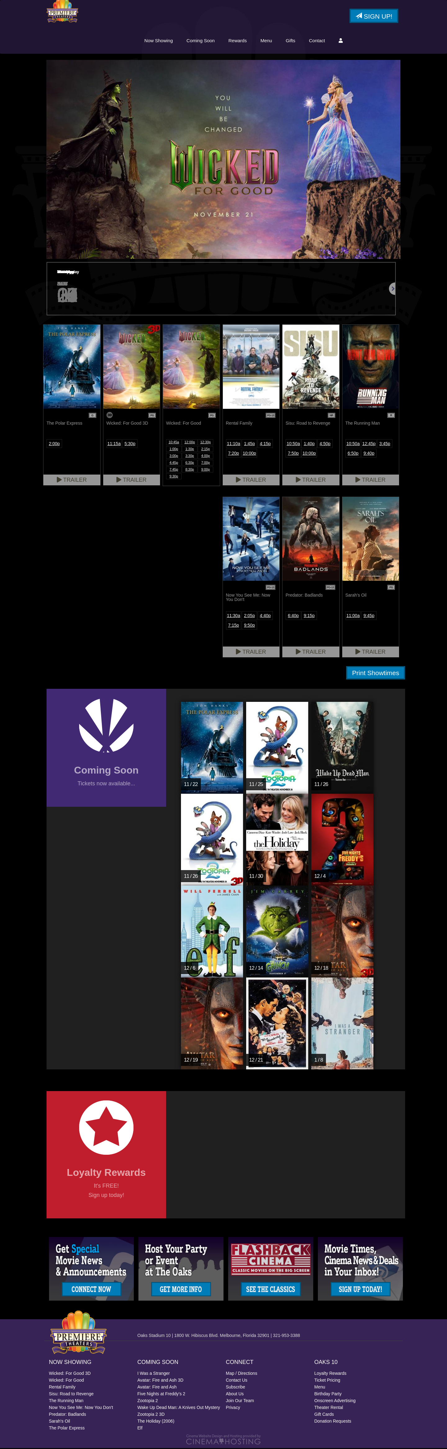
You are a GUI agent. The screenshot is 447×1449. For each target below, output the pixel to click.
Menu (266, 41)
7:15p (233, 626)
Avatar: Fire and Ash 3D (160, 1381)
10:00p (249, 454)
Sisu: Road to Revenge (71, 1394)
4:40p (265, 616)
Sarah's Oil (59, 1422)
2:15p (205, 450)
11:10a (233, 444)
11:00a (353, 616)
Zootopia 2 (148, 1401)
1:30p (189, 450)
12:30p (205, 443)
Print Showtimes (375, 673)
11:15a (114, 444)
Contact (317, 41)
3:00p (173, 456)
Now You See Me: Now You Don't (81, 1408)
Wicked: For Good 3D (70, 1374)
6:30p (189, 463)
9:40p (368, 454)
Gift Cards (324, 1415)
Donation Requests (332, 1422)
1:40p (309, 444)
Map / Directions (241, 1374)
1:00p (173, 450)
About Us (235, 1394)
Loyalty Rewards (330, 1374)
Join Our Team (240, 1401)
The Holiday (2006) (156, 1422)
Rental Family (62, 1387)
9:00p (205, 470)
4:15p (265, 444)
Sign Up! (373, 16)
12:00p (189, 443)
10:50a (293, 444)
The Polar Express (67, 1428)
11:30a (233, 616)
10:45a (174, 443)
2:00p (54, 444)
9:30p (173, 477)
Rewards (237, 41)
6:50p (353, 454)
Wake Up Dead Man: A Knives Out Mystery (179, 1408)
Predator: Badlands (67, 1415)
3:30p (189, 456)
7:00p (205, 463)
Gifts (290, 41)
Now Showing (158, 41)
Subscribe (235, 1387)
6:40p (293, 616)
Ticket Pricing (327, 1381)
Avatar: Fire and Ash (157, 1387)
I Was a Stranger (154, 1374)
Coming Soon (201, 41)
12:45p (369, 444)
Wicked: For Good (66, 1381)
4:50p (325, 444)
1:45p (249, 444)
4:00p (205, 456)
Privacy (233, 1408)
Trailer (72, 481)
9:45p (368, 616)
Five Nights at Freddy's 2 (161, 1394)
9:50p (249, 626)
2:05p (249, 616)
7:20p (233, 454)
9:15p (309, 616)
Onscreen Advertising (335, 1401)
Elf (140, 1428)
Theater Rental (328, 1408)
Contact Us (236, 1381)
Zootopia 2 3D (151, 1415)
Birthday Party (328, 1394)
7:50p (293, 454)
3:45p (384, 444)
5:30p (129, 444)
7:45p (173, 470)
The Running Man (66, 1401)
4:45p (173, 463)
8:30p (189, 470)
